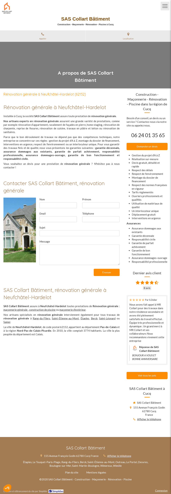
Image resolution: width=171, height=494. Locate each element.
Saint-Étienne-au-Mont (65, 318)
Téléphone (88, 213)
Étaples (85, 318)
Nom (42, 199)
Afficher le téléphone (149, 419)
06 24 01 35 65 (148, 135)
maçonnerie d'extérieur (72, 309)
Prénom (86, 199)
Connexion (161, 490)
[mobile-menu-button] (165, 6)
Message (44, 241)
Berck (94, 318)
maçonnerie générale (15, 309)
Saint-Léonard (107, 318)
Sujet (42, 227)
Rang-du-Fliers (41, 318)
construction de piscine (42, 309)
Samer (6, 322)
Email (42, 213)
